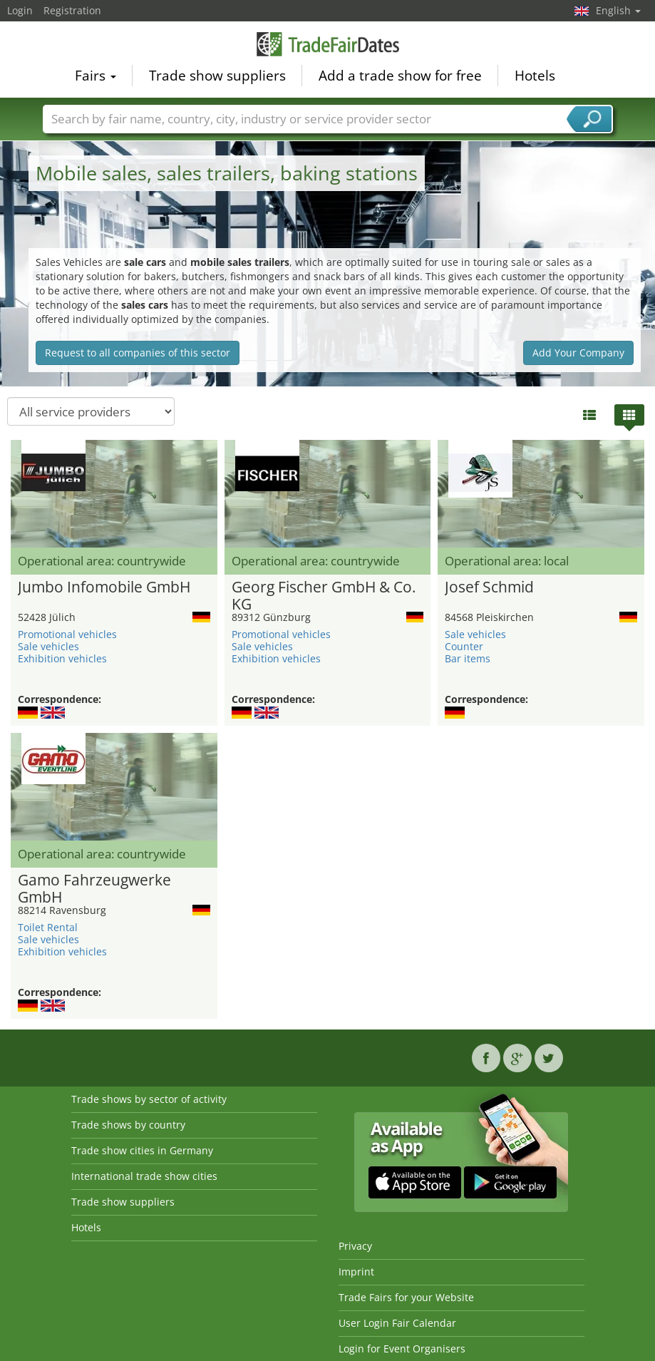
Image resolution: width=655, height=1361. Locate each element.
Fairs (95, 75)
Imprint (356, 1271)
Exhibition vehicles (62, 658)
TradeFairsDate (328, 44)
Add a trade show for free (400, 75)
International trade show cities (144, 1176)
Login (20, 10)
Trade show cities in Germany (142, 1150)
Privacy (355, 1246)
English (618, 10)
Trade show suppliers (217, 75)
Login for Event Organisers (402, 1348)
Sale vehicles (48, 646)
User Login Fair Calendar (397, 1323)
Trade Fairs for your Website (406, 1297)
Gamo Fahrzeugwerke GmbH (94, 889)
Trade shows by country (128, 1124)
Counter (464, 646)
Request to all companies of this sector (137, 352)
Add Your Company (578, 352)
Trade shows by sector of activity (149, 1099)
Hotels (535, 75)
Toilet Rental (48, 927)
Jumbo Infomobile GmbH (104, 587)
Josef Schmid (489, 587)
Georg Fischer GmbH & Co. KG (324, 596)
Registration (72, 10)
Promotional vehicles (67, 634)
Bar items (467, 658)
